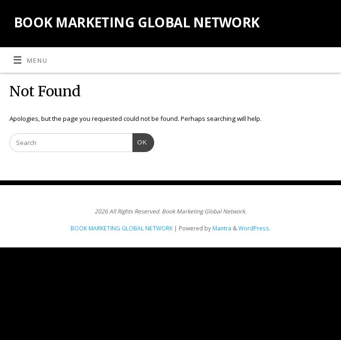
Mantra (221, 228)
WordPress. (254, 228)
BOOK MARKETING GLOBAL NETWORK (137, 22)
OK (139, 141)
